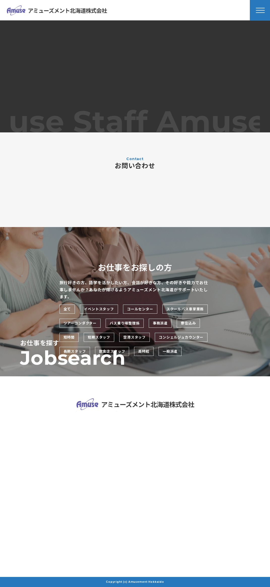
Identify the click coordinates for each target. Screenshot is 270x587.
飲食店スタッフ (112, 351)
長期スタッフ (75, 351)
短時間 (69, 337)
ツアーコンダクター (80, 323)
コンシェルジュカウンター (181, 337)
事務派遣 (160, 323)
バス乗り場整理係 (125, 323)
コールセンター (140, 309)
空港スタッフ (134, 337)
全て (67, 309)
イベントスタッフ (99, 309)
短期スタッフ (99, 337)
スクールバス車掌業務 (185, 309)
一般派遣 (170, 351)
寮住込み (188, 323)
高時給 (143, 351)
